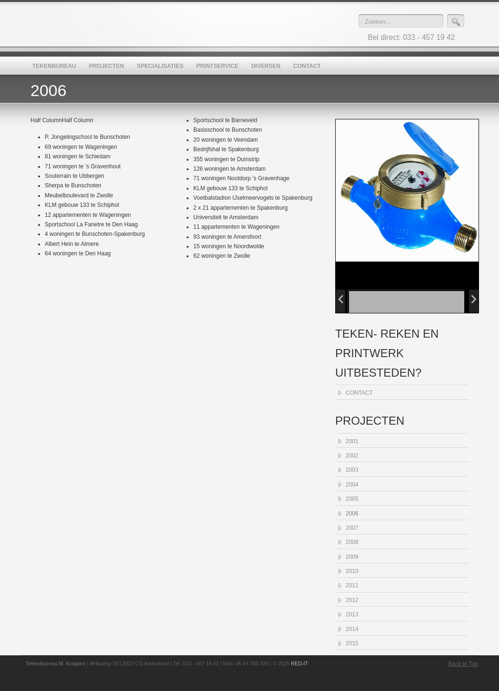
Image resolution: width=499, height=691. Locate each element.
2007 (352, 528)
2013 (352, 614)
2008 (352, 542)
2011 (352, 585)
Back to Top (463, 664)
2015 (352, 643)
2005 (352, 499)
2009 (352, 557)
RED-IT (299, 663)
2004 (352, 484)
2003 (352, 470)
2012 (352, 600)
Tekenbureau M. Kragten (197, 24)
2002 (352, 455)
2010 (352, 571)
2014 (352, 629)
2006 (352, 513)
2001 (352, 441)
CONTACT (359, 392)
